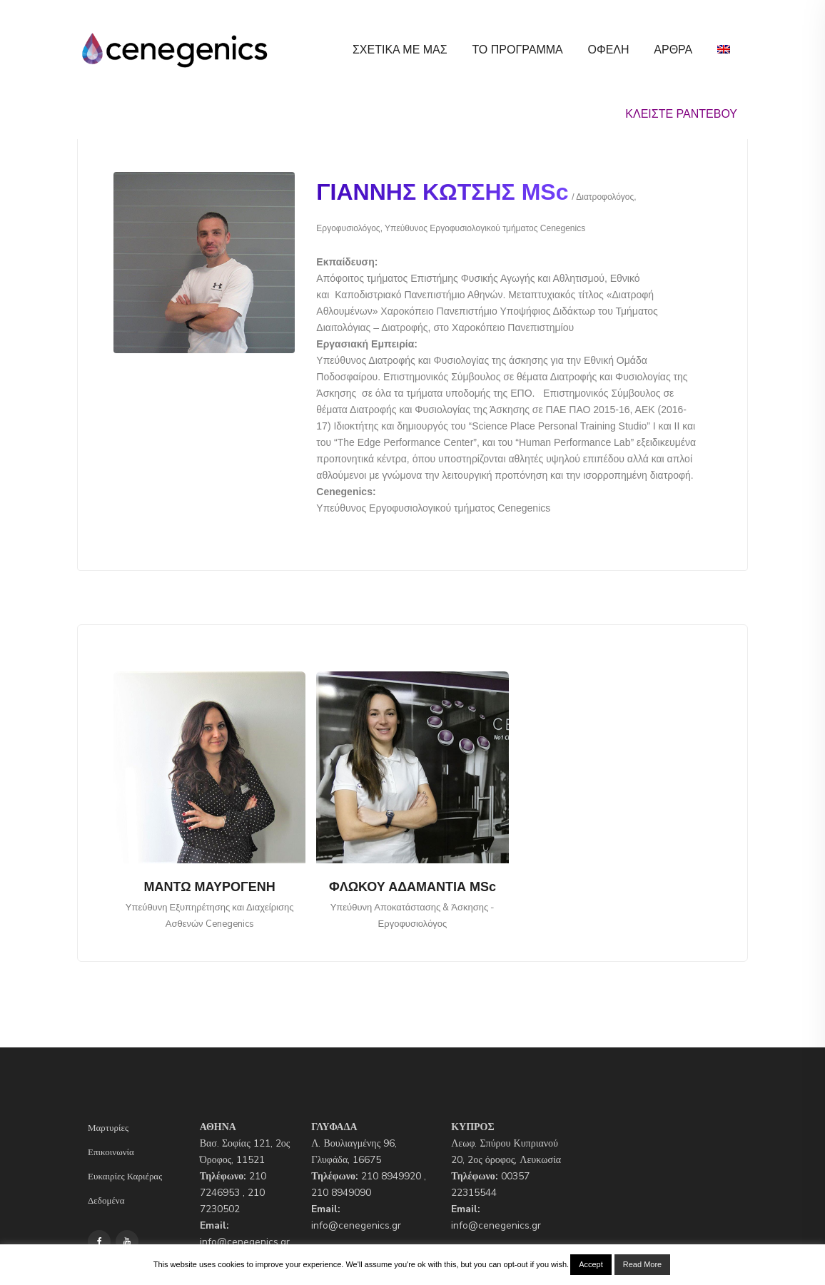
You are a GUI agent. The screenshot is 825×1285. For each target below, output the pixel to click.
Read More (642, 1264)
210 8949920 (391, 1176)
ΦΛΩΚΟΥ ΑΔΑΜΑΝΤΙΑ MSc (412, 887)
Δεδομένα (106, 1200)
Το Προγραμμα (517, 50)
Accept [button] (591, 1264)
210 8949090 (341, 1192)
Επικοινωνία (111, 1152)
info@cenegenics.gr (245, 1242)
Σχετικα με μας (400, 50)
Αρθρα (673, 50)
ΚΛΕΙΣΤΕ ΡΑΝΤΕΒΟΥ (681, 114)
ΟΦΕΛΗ (608, 50)
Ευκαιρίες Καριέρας (125, 1176)
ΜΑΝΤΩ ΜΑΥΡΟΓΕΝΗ (209, 887)
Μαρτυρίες (108, 1128)
